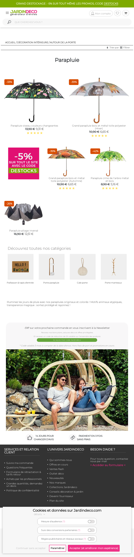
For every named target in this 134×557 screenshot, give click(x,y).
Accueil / (11, 42)
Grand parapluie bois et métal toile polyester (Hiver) (99, 127)
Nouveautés (56, 478)
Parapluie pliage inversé (23, 230)
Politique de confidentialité (22, 490)
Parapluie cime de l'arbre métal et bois (110, 179)
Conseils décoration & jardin (66, 491)
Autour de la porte (63, 42)
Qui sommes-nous (60, 460)
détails (40, 514)
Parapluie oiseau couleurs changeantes (34, 125)
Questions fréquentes (19, 467)
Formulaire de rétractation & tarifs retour (23, 473)
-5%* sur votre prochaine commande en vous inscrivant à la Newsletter (67, 327)
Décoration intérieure (32, 42)
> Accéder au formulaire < (107, 465)
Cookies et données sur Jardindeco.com (67, 510)
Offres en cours (58, 464)
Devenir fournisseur (61, 496)
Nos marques (57, 482)
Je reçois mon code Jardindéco (67, 340)
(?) (63, 521)
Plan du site (56, 500)
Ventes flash (56, 469)
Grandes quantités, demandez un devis (24, 484)
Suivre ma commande (19, 463)
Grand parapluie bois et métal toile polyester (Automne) (67, 179)
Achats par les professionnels (24, 479)
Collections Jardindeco (63, 487)
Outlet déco (56, 473)
